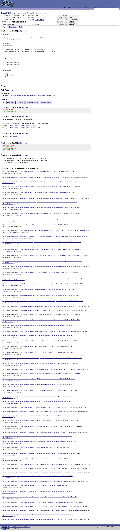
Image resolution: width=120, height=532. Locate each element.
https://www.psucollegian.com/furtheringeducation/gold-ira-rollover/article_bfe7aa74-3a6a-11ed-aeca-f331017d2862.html (42, 308)
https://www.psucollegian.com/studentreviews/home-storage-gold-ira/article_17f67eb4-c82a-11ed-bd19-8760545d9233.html (42, 483)
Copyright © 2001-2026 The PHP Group (19, 528)
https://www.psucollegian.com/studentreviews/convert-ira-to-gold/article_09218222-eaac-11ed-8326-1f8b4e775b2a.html (41, 508)
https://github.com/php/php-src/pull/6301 (23, 126)
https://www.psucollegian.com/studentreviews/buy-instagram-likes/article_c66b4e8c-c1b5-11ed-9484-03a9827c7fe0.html (41, 470)
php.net (62, 7)
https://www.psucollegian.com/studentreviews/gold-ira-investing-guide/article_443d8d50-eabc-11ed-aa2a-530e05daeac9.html (43, 512)
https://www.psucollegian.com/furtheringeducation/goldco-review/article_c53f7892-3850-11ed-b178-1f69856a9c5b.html (41, 312)
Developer (12, 27)
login (118, 7)
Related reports (46, 102)
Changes (21, 102)
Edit (20, 27)
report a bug (82, 7)
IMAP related (39, 20)
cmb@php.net (23, 31)
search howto (99, 7)
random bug (113, 7)
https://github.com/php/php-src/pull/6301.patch (25, 128)
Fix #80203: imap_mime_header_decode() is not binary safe (25, 95)
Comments (11, 102)
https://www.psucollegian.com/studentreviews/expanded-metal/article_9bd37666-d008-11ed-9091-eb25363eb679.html (39, 504)
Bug (3, 13)
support (67, 7)
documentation (74, 7)
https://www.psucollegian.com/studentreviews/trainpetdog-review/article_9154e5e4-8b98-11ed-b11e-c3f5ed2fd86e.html (41, 409)
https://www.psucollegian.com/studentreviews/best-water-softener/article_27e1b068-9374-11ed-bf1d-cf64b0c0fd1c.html (41, 434)
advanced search (90, 7)
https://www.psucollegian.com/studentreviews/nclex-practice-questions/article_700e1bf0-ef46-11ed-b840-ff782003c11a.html (43, 521)
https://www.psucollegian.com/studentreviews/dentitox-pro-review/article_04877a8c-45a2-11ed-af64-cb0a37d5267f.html (41, 333)
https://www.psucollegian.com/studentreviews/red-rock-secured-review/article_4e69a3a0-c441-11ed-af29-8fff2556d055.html (42, 466)
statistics (106, 7)
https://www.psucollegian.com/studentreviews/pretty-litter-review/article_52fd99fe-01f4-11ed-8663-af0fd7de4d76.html (41, 179)
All (3, 102)
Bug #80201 (13, 137)
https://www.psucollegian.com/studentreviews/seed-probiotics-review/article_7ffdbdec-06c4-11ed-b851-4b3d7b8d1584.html (42, 200)
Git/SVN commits (32, 102)
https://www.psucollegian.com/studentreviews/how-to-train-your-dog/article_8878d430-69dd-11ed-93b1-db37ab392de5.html (42, 371)
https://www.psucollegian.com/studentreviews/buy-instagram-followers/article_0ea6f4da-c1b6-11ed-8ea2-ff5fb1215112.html (42, 474)
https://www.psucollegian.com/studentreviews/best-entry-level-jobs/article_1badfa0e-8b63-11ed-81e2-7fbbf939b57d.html (42, 413)
